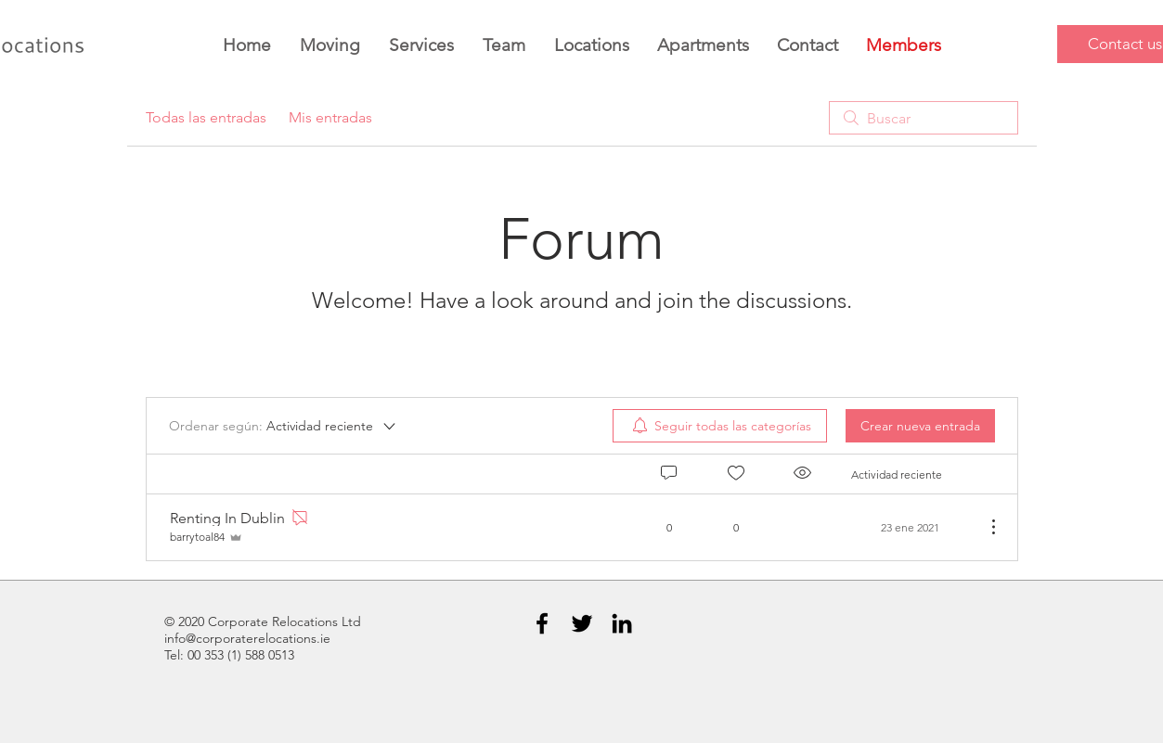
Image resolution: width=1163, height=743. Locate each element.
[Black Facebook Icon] (542, 623)
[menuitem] (720, 425)
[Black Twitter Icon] (582, 623)
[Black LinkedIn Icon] (622, 623)
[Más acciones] (984, 527)
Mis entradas (330, 117)
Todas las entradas (206, 117)
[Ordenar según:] (283, 426)
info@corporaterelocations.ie (247, 638)
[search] (923, 118)
